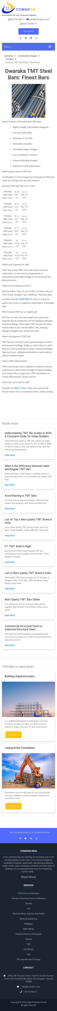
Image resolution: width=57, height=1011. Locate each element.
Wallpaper (28, 924)
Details (13, 734)
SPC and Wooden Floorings (28, 959)
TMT (29, 944)
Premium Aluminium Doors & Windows (28, 898)
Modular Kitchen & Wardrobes (29, 934)
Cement (28, 939)
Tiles (28, 954)
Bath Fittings (28, 929)
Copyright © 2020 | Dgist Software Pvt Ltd (28, 1004)
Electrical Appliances (28, 919)
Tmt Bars (9, 59)
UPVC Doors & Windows (28, 893)
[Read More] (28, 877)
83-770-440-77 (18, 19)
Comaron (8, 55)
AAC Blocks (29, 949)
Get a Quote (28, 31)
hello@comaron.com (39, 19)
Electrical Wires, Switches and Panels (28, 913)
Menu (7, 46)
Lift (28, 908)
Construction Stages (27, 55)
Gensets (28, 903)
